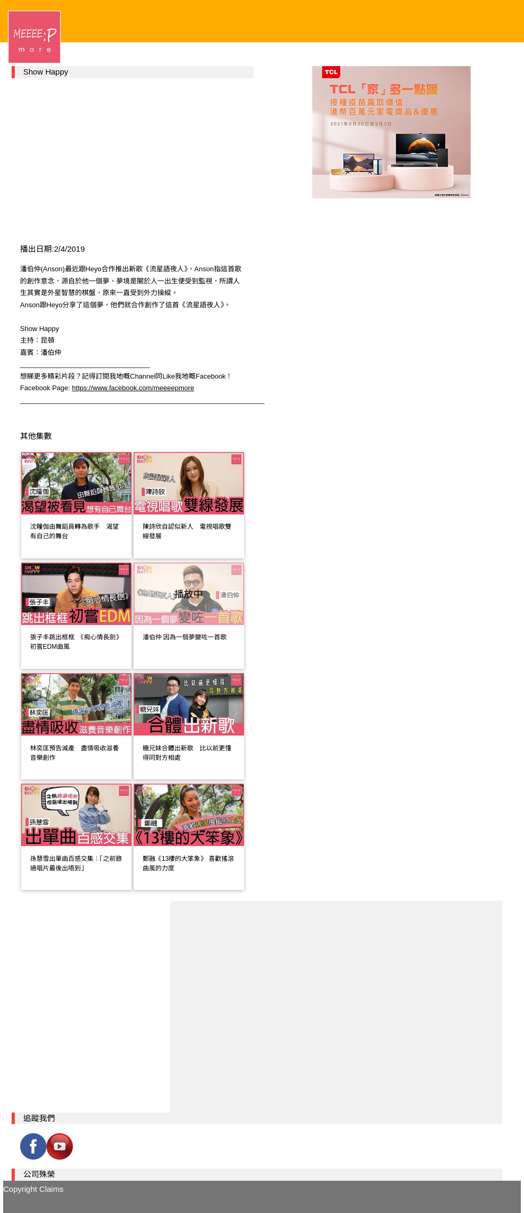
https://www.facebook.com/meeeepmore (133, 388)
